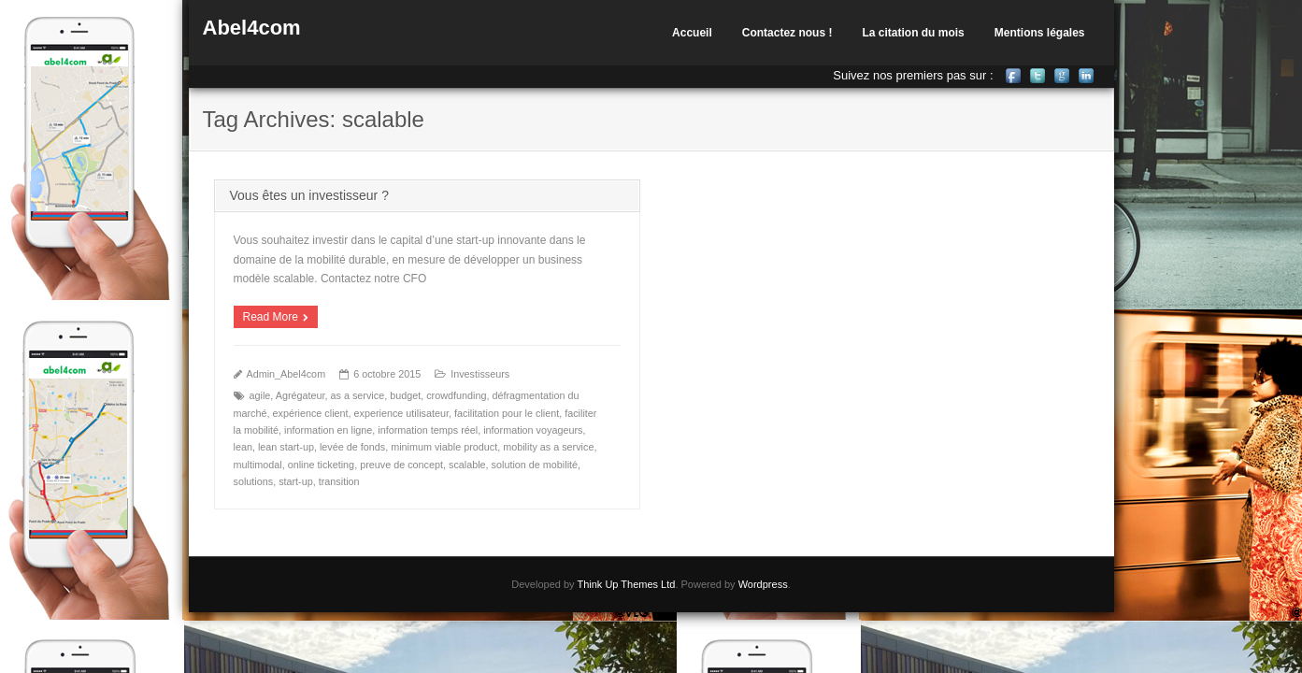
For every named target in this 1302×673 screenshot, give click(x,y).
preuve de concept (401, 464)
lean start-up (286, 446)
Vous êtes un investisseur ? (309, 195)
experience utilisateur (401, 413)
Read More (270, 316)
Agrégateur (300, 395)
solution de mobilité (535, 464)
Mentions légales (1039, 32)
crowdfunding (456, 395)
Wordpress (763, 584)
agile (260, 395)
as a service (358, 395)
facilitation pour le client (506, 413)
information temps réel (428, 430)
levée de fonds (352, 446)
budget (405, 395)
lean (243, 446)
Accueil (692, 32)
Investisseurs (480, 373)
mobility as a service (548, 446)
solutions (254, 481)
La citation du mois (913, 32)
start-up (296, 481)
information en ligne (328, 430)
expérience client (311, 413)
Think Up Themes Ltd (626, 584)
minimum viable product (444, 446)
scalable (467, 464)
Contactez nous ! (787, 32)
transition (339, 481)
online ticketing (321, 464)
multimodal (258, 464)
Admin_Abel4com (286, 373)
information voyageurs (532, 430)
